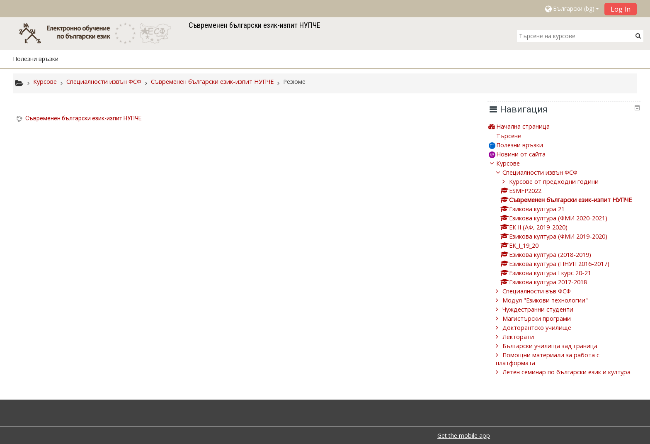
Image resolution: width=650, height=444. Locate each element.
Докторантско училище (543, 328)
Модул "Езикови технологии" (551, 300)
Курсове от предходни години (559, 181)
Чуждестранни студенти (544, 309)
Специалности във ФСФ (543, 291)
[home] (99, 33)
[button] (572, 8)
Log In (621, 9)
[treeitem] (567, 126)
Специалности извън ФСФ (546, 172)
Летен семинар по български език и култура (573, 372)
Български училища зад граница (556, 346)
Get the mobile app (463, 435)
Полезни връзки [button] (35, 59)
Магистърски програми (543, 318)
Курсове (514, 163)
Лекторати (524, 337)
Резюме (294, 81)
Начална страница (529, 126)
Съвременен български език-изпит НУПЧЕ (83, 118)
